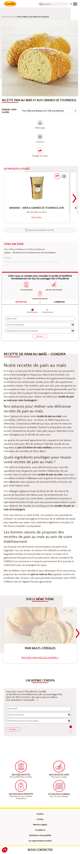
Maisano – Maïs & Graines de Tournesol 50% (36, 208)
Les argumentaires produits (40, 841)
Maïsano (32, 478)
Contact (40, 819)
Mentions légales (40, 825)
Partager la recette (40, 152)
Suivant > (40, 336)
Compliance (40, 830)
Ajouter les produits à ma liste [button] (41, 230)
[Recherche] (51, 4)
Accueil (4, 17)
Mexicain (14, 482)
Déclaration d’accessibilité (40, 835)
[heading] (36, 217)
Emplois (40, 814)
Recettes (12, 17)
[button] (64, 176)
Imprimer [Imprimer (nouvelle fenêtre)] (40, 138)
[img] (72, 325)
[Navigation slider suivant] (74, 197)
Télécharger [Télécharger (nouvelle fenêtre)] (40, 124)
